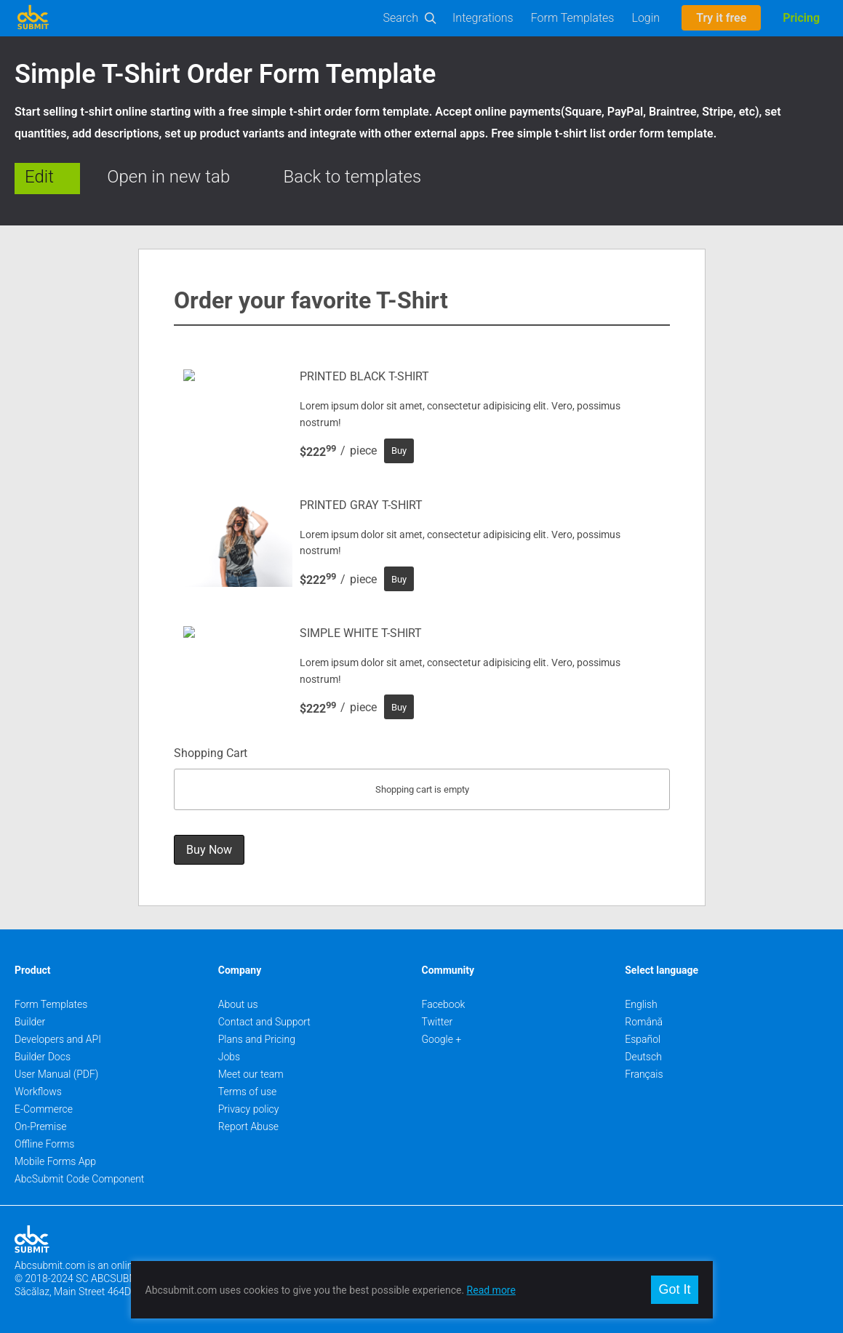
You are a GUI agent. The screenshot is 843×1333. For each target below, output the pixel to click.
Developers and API (58, 1039)
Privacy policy (248, 1109)
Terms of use (247, 1091)
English (641, 1004)
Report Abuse (248, 1126)
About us (238, 1004)
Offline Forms (44, 1144)
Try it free (721, 18)
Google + (442, 1039)
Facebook (444, 1004)
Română (644, 1022)
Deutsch (643, 1056)
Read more (491, 1290)
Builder (30, 1022)
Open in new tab (168, 177)
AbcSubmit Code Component (79, 1179)
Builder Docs (43, 1056)
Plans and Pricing (256, 1039)
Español (642, 1039)
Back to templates (353, 177)
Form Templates (573, 18)
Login (645, 18)
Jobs (229, 1056)
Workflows (38, 1091)
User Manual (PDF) (56, 1074)
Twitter (437, 1022)
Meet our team (251, 1074)
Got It (674, 1289)
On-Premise (41, 1126)
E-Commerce (44, 1109)
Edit (39, 177)
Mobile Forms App (55, 1161)
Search (401, 18)
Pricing (801, 18)
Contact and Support (264, 1022)
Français (644, 1074)
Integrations (483, 18)
